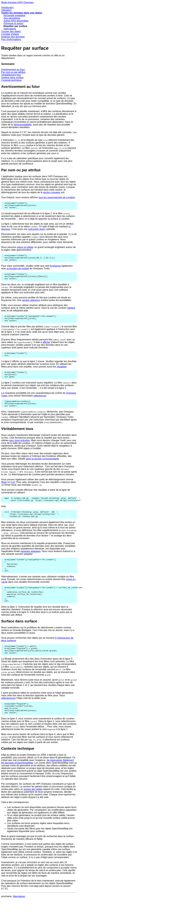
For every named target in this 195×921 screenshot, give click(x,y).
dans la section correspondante (42, 467)
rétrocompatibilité (23, 124)
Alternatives (10, 29)
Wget (4, 491)
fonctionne (55, 268)
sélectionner (39, 403)
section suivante (51, 192)
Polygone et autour (13, 23)
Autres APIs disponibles (16, 21)
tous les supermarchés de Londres (56, 197)
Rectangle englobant (14, 15)
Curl (13, 491)
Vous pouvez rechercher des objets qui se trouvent (28, 654)
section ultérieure (31, 304)
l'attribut (71, 312)
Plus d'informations (11, 39)
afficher (46, 347)
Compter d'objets (10, 34)
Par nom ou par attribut (13, 72)
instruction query (36, 230)
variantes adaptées (30, 562)
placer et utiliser (25, 248)
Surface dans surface (12, 77)
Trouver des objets (11, 31)
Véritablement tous (11, 75)
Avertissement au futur (13, 69)
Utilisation (6, 10)
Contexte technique (11, 80)
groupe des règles (33, 810)
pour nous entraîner (19, 449)
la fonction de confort (18, 271)
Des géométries (12, 18)
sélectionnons (8, 717)
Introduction (7, 7)
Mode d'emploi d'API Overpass (17, 2)
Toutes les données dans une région (21, 13)
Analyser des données (13, 37)
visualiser (62, 373)
